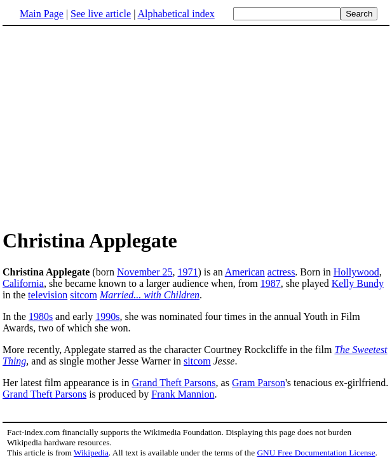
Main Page (42, 13)
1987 (270, 283)
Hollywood (356, 272)
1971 (188, 272)
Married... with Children (149, 294)
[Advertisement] (109, 127)
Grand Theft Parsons (173, 382)
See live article (101, 13)
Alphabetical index (175, 13)
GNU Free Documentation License (316, 452)
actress (281, 272)
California (23, 283)
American (245, 272)
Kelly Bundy (358, 283)
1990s (107, 316)
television (47, 294)
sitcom (83, 294)
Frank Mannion (182, 394)
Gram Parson (258, 382)
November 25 (145, 272)
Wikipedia (91, 452)
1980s (41, 316)
